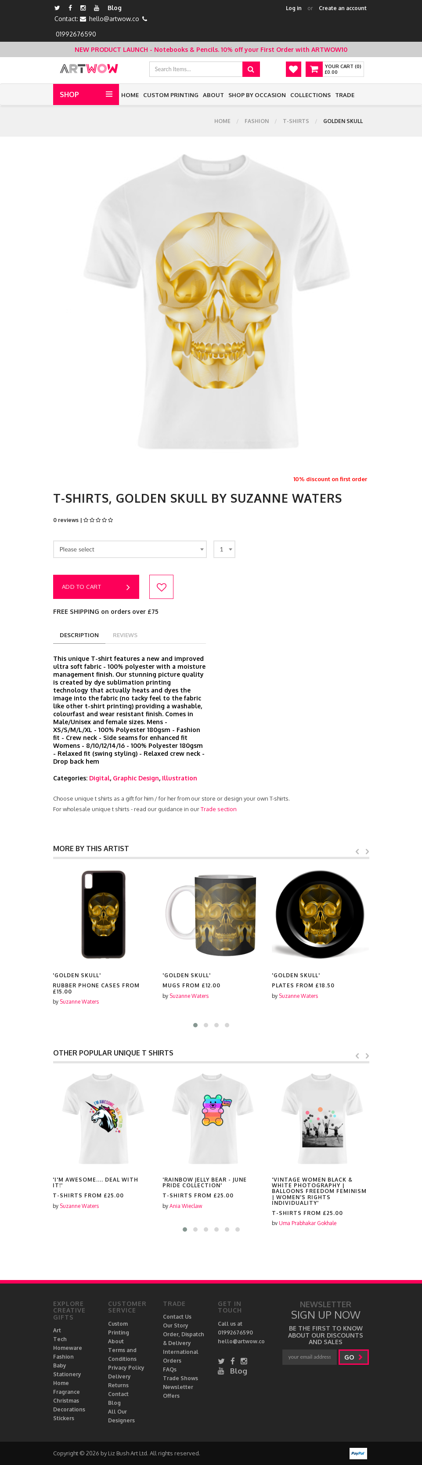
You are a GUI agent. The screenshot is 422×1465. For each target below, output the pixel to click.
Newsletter (178, 1387)
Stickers (63, 1418)
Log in (294, 8)
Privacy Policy (126, 1367)
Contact (118, 1394)
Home (130, 94)
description (79, 634)
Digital (99, 778)
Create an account (343, 8)
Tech (60, 1339)
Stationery (67, 1374)
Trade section (219, 808)
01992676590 (76, 34)
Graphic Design (136, 778)
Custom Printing (170, 94)
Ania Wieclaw (186, 1206)
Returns (118, 1385)
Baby (59, 1365)
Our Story (175, 1325)
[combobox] (130, 549)
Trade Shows (180, 1378)
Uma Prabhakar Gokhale (307, 1223)
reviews (125, 634)
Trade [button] (344, 94)
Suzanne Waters (79, 1001)
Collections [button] (310, 94)
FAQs (170, 1369)
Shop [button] (69, 94)
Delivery (119, 1376)
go (353, 1357)
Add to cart (96, 587)
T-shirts (296, 121)
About (213, 94)
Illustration (179, 778)
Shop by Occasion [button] (257, 94)
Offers (171, 1395)
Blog (115, 7)
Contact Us (177, 1316)
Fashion (257, 121)
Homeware (67, 1348)
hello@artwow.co (114, 18)
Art (57, 1330)
